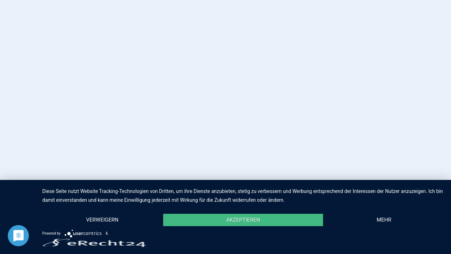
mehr (384, 220)
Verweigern (102, 220)
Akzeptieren (243, 220)
